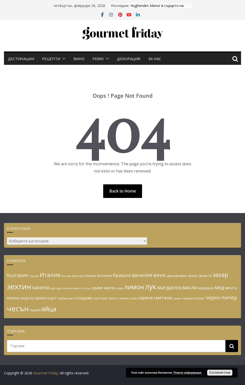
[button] (63, 58)
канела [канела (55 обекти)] (40, 287)
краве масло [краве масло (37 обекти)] (103, 287)
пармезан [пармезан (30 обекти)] (66, 298)
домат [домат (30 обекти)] (193, 275)
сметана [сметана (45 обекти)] (163, 298)
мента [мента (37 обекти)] (231, 287)
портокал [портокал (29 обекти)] (100, 298)
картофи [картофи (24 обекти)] (56, 288)
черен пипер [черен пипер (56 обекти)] (221, 297)
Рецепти (51, 58)
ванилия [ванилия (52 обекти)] (142, 275)
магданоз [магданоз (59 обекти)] (169, 287)
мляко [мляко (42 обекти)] (13, 298)
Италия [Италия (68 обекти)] (50, 275)
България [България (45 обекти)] (17, 275)
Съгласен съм (219, 372)
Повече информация (187, 372)
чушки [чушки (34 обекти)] (35, 310)
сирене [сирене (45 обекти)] (145, 298)
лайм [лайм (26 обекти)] (119, 288)
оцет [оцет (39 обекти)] (52, 298)
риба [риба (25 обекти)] (133, 298)
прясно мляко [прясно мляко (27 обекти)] (118, 298)
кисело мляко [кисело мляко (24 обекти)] (72, 288)
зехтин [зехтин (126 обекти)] (19, 286)
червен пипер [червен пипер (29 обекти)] (193, 298)
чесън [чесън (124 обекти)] (18, 308)
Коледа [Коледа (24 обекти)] (66, 276)
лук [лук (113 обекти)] (150, 286)
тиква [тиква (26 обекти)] (177, 298)
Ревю (98, 58)
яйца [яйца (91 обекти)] (49, 309)
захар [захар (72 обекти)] (220, 275)
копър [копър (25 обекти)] (86, 288)
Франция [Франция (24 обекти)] (78, 276)
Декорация (128, 58)
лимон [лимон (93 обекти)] (134, 286)
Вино (79, 58)
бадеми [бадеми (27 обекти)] (90, 276)
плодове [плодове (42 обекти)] (83, 298)
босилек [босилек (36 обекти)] (104, 275)
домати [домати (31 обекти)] (205, 275)
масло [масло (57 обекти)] (189, 287)
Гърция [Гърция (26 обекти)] (34, 276)
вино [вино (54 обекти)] (159, 275)
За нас (154, 58)
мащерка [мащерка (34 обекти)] (206, 288)
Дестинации (21, 58)
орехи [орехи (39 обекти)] (40, 298)
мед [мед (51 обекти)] (219, 287)
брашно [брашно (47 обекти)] (122, 275)
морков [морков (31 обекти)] (27, 298)
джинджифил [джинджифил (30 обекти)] (177, 275)
